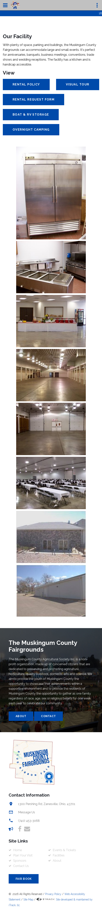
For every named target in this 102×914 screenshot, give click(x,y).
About (21, 716)
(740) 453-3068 (29, 821)
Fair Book (24, 878)
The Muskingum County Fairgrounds (43, 646)
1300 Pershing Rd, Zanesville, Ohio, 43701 (46, 804)
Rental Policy (26, 84)
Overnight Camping (31, 129)
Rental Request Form (33, 99)
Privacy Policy (53, 894)
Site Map (28, 899)
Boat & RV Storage (31, 114)
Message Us (26, 812)
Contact (48, 716)
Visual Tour (77, 84)
